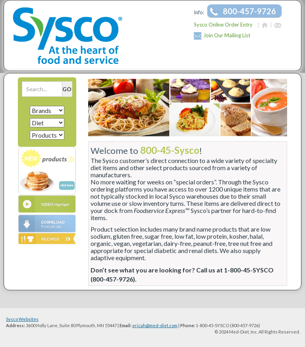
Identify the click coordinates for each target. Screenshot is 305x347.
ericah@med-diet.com (155, 325)
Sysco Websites (22, 319)
